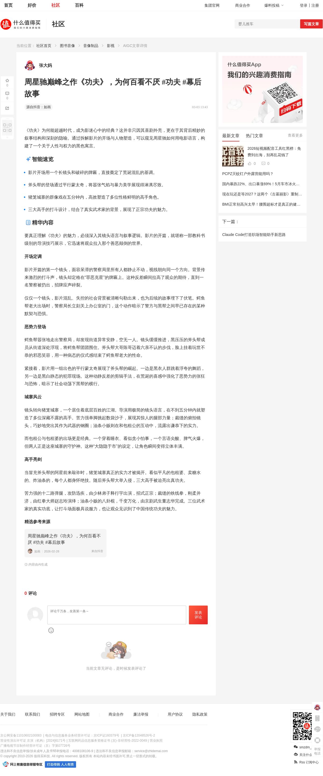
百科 (79, 5)
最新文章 (230, 135)
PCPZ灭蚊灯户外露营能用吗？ (248, 174)
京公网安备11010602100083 (20, 735)
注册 (315, 5)
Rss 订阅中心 (306, 762)
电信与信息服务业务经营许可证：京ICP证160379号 (82, 735)
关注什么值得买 (308, 755)
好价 (32, 5)
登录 (303, 5)
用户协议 (175, 714)
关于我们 (7, 714)
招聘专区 (57, 714)
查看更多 (295, 135)
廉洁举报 (140, 714)
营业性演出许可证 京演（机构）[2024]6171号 (33, 740)
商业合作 (242, 5)
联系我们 (32, 714)
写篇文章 (311, 24)
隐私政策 (199, 714)
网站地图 (81, 714)
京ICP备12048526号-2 (139, 735)
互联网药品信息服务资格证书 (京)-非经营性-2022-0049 (107, 740)
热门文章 (254, 135)
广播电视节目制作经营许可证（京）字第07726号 (35, 746)
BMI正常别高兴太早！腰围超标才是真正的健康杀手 (265, 204)
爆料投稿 (274, 5)
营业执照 (156, 740)
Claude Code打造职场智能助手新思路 (254, 234)
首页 (8, 5)
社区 (55, 5)
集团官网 (212, 5)
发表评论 (198, 614)
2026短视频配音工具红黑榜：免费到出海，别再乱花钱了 (274, 151)
